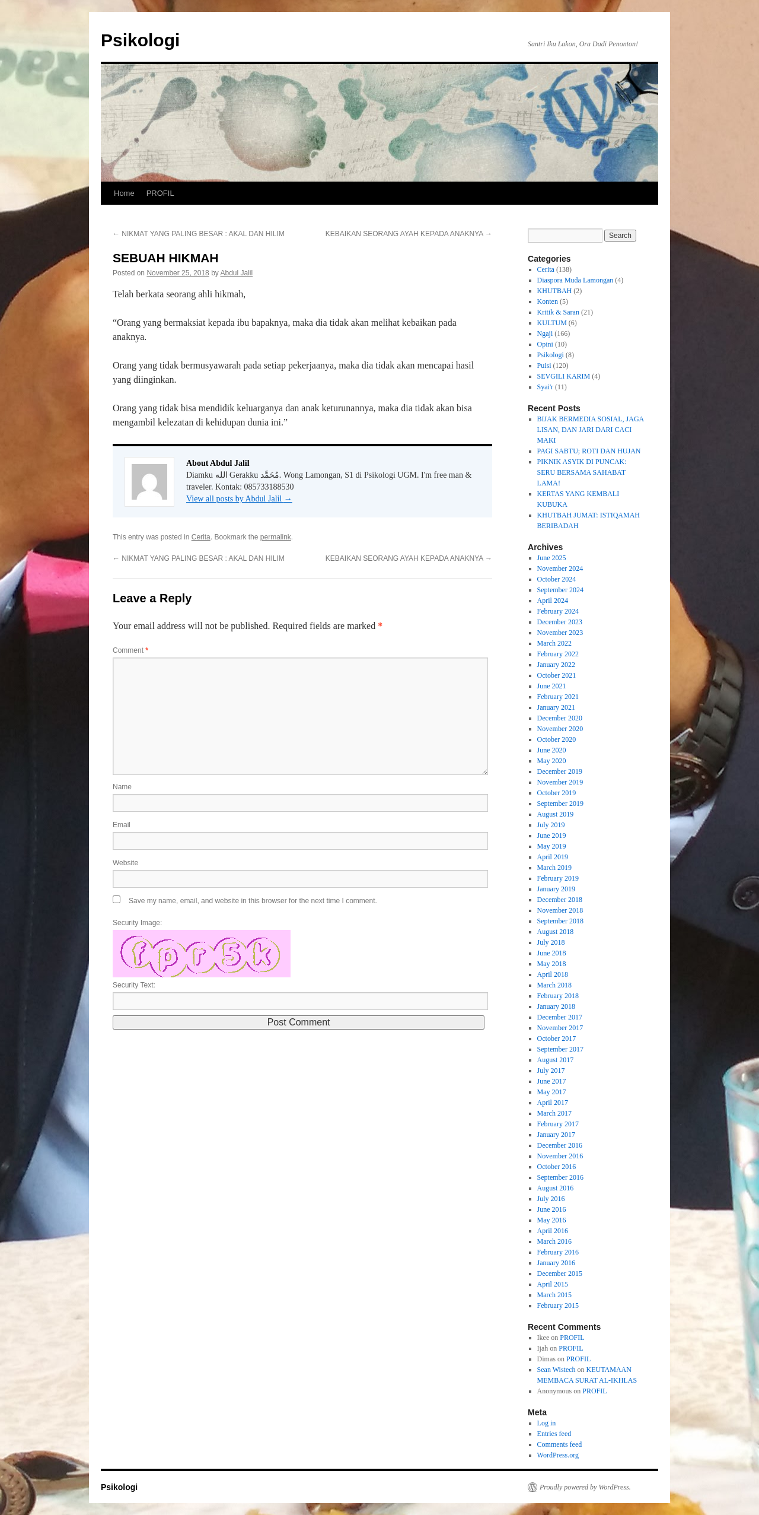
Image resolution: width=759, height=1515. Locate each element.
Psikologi (140, 40)
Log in (546, 1423)
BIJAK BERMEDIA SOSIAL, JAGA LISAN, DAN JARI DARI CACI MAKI (590, 429)
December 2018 (559, 899)
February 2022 (558, 654)
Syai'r (545, 387)
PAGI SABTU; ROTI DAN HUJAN (589, 451)
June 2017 (551, 1081)
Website (125, 863)
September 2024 (560, 590)
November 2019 (560, 782)
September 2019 (560, 803)
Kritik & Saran (558, 312)
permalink (275, 537)
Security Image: (137, 923)
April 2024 (552, 600)
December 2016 (559, 1145)
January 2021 (556, 707)
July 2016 (551, 1199)
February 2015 (558, 1305)
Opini (545, 344)
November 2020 (560, 729)
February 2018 (558, 996)
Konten (547, 301)
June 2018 (551, 953)
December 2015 (559, 1273)
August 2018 (555, 932)
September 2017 (560, 1049)
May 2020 (551, 761)
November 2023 (560, 632)
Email (121, 825)
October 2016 (556, 1167)
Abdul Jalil (237, 273)
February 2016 (558, 1252)
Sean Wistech (556, 1369)
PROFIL (160, 193)
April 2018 (552, 974)
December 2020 (559, 718)
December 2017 (559, 1017)
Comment (130, 650)
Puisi (544, 365)
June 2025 (551, 558)
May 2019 (551, 846)
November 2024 (560, 568)
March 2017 (554, 1113)
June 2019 (551, 835)
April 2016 (552, 1231)
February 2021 (558, 697)
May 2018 (551, 964)
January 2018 (556, 1006)
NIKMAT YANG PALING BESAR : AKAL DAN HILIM (199, 234)
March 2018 (554, 985)
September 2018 (560, 921)
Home (124, 193)
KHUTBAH (554, 291)
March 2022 (554, 643)
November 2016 (560, 1156)
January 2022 (556, 664)
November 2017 (560, 1028)
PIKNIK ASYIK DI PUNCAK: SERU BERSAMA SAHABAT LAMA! (582, 472)
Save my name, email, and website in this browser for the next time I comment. (253, 901)
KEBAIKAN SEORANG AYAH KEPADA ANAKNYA (409, 234)
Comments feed (559, 1444)
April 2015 (552, 1284)
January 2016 (556, 1263)
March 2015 (554, 1295)
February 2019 (558, 878)
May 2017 (551, 1092)
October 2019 (556, 793)
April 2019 (552, 857)
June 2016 (551, 1209)
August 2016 (555, 1188)
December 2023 (559, 622)
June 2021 (551, 686)
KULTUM (552, 323)
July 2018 (551, 942)
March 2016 (554, 1241)
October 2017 (556, 1038)
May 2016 (551, 1220)
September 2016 (560, 1177)
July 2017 (551, 1070)
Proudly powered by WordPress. (585, 1487)
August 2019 (555, 814)
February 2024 (558, 611)
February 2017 (558, 1124)
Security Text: (134, 985)
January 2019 (556, 889)
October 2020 (556, 739)
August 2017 (555, 1060)
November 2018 (560, 910)
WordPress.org (558, 1455)
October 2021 (556, 675)
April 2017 (552, 1102)
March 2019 (554, 867)
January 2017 (556, 1134)
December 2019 (559, 771)
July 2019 (551, 825)
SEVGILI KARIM (564, 376)
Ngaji (545, 333)
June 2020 (551, 750)
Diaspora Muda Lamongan (575, 280)
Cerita (201, 537)
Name (122, 787)
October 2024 (556, 579)
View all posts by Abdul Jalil (239, 498)
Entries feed (554, 1434)
